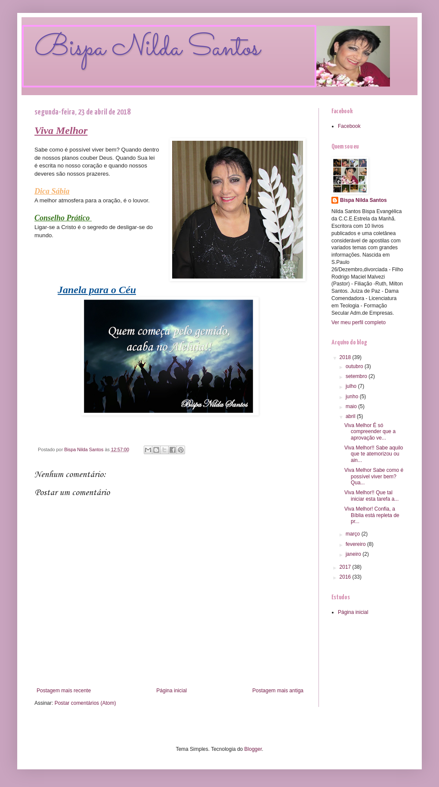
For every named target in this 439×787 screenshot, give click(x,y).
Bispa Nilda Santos (147, 49)
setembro (357, 376)
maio (352, 406)
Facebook (349, 126)
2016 (346, 577)
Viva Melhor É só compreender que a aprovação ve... (370, 431)
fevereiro (356, 544)
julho (352, 386)
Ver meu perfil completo (358, 322)
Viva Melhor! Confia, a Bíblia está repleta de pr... (371, 515)
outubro (355, 366)
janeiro (354, 554)
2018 (346, 357)
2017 (346, 567)
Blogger (253, 749)
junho (353, 397)
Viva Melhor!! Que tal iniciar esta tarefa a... (371, 496)
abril (351, 416)
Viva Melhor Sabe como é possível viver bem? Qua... (373, 476)
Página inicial (171, 691)
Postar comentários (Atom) (85, 703)
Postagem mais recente (64, 691)
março (354, 534)
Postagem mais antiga (277, 691)
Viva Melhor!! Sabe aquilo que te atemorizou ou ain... (373, 454)
